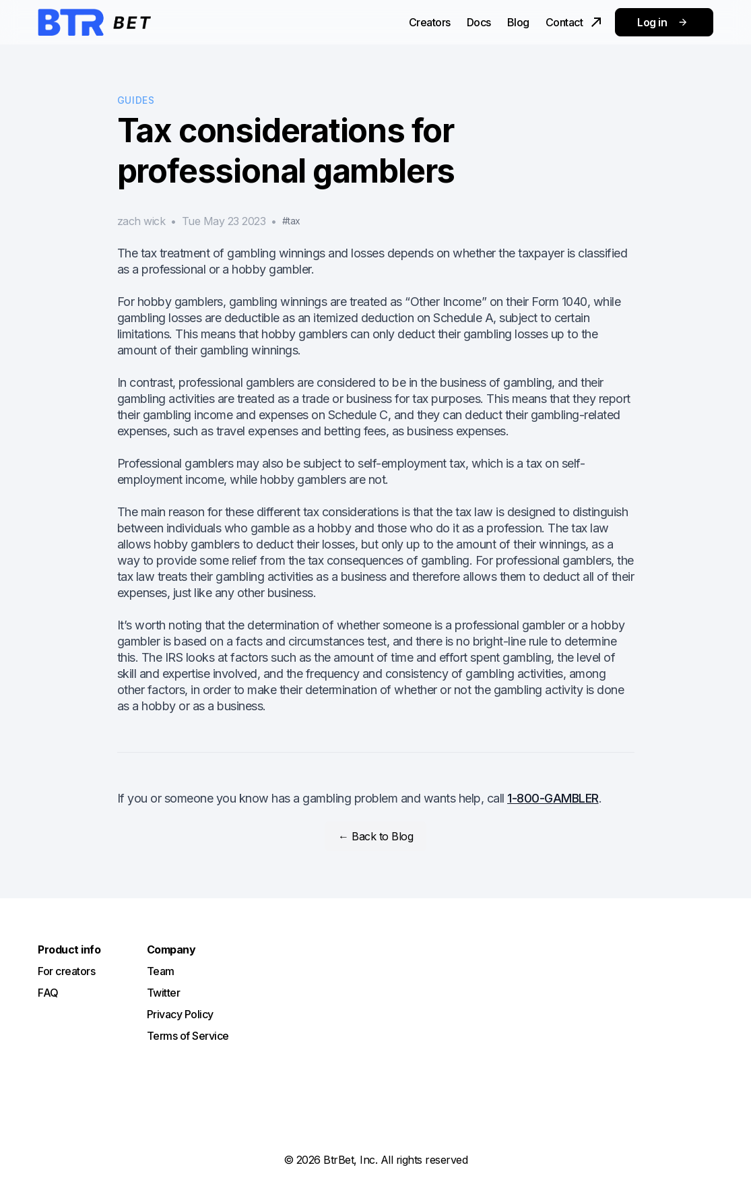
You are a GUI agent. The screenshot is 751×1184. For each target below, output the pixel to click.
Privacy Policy (180, 1014)
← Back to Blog (375, 836)
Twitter (164, 992)
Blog (518, 22)
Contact (575, 22)
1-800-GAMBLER (553, 798)
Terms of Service (188, 1035)
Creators (430, 22)
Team (160, 971)
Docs (479, 22)
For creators (66, 971)
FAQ (48, 992)
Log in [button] (664, 22)
